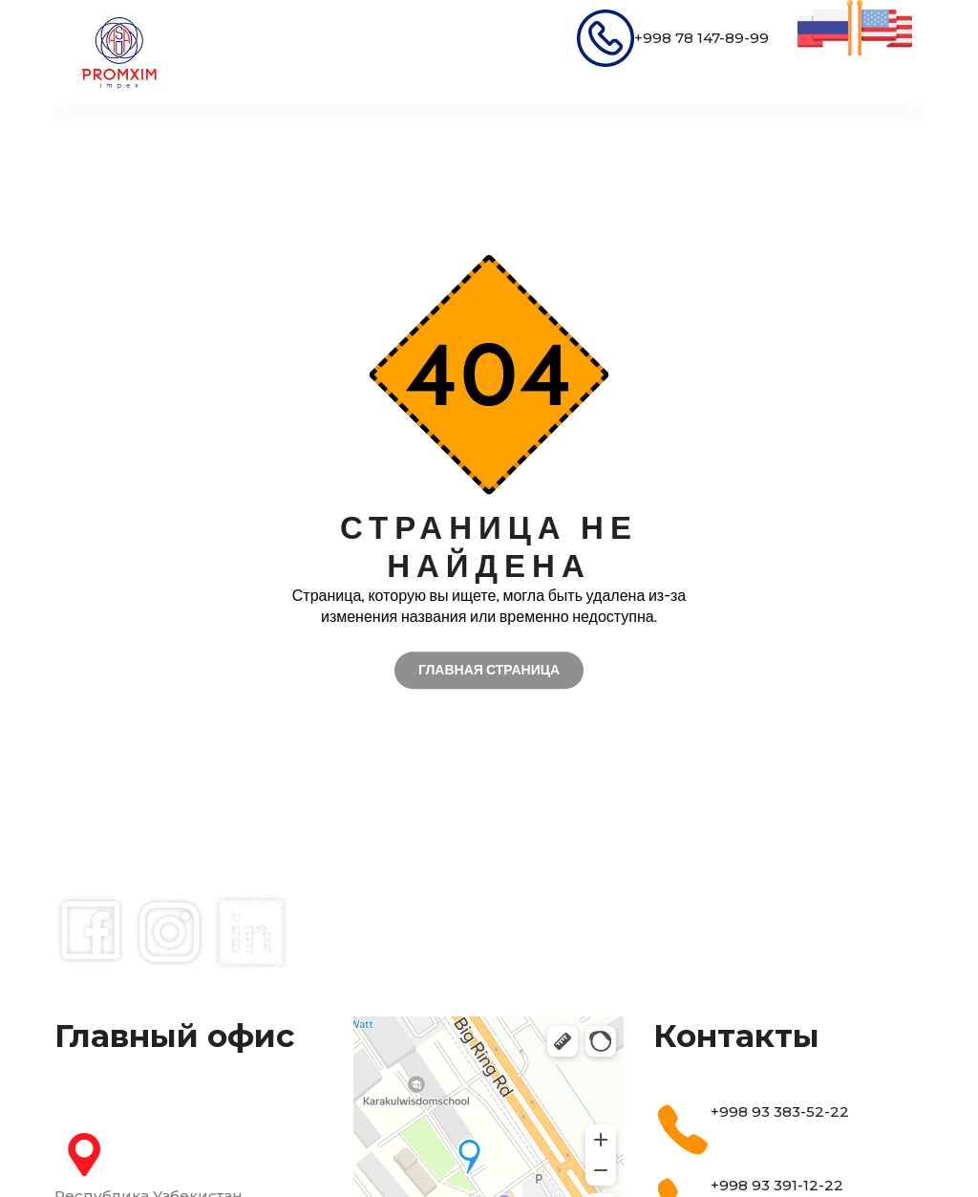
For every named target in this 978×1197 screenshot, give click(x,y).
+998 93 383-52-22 (780, 1111)
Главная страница (489, 669)
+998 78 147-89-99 (701, 38)
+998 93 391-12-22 (777, 1185)
